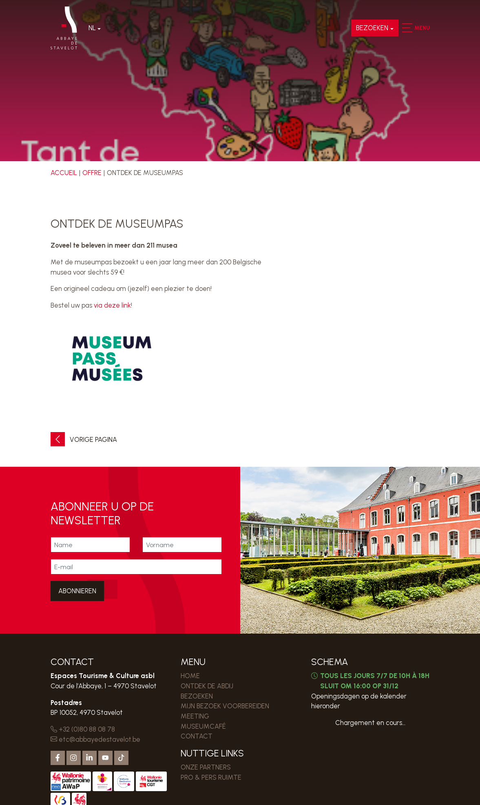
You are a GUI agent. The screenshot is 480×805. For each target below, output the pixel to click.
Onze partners (206, 767)
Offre (92, 173)
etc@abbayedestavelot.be (95, 739)
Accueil (64, 173)
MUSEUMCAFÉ (203, 726)
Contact (196, 736)
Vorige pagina (84, 439)
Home (190, 676)
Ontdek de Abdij (207, 686)
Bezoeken (372, 28)
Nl (92, 28)
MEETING (195, 716)
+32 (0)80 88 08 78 (83, 729)
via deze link (112, 305)
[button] (407, 28)
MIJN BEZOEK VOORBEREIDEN (225, 706)
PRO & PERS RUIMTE (211, 777)
